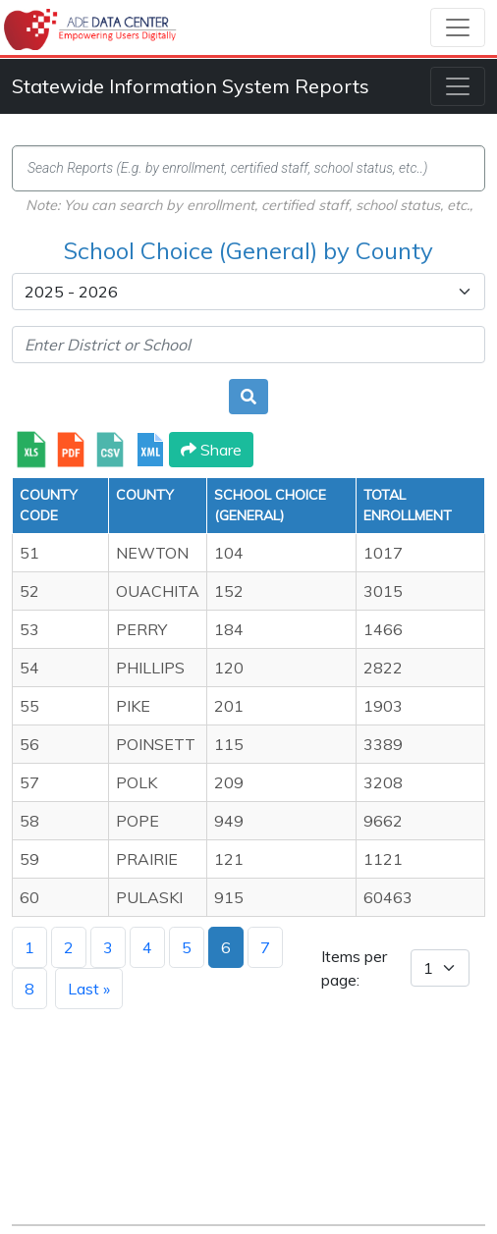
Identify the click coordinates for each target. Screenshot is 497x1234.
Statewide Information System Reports (190, 86)
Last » (89, 988)
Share (211, 449)
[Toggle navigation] (457, 27)
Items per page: (354, 968)
